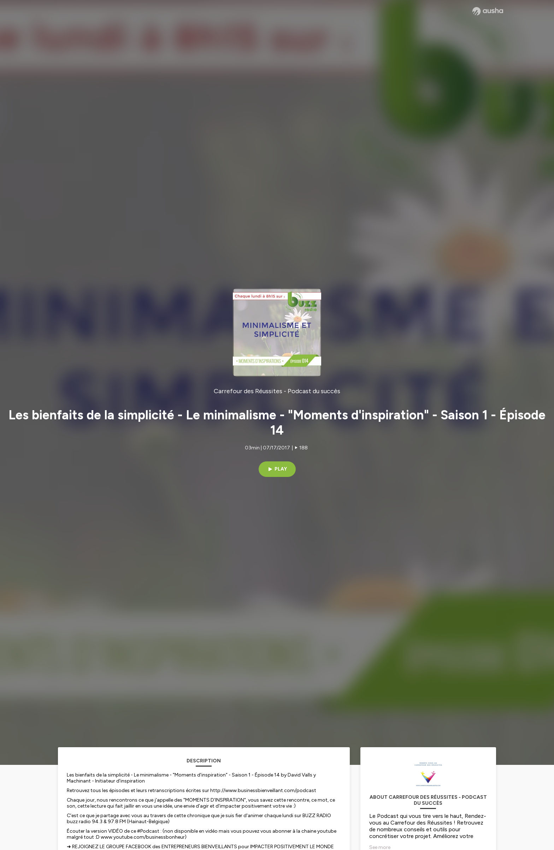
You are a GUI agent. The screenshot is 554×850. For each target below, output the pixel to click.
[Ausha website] (487, 11)
